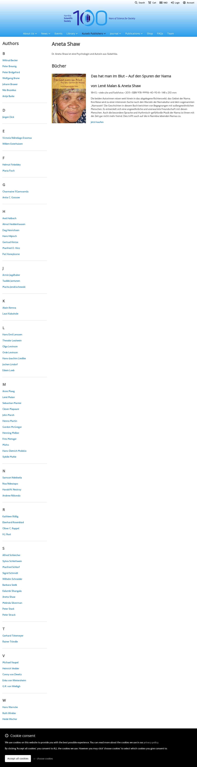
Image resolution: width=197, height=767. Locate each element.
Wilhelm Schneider (12, 579)
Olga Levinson (10, 346)
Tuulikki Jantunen (11, 280)
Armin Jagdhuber (11, 274)
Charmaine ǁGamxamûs (15, 191)
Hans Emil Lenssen (12, 334)
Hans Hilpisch (9, 236)
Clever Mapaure (10, 409)
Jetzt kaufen (97, 122)
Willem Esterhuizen (12, 143)
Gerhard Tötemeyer (12, 635)
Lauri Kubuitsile (10, 313)
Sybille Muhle (9, 456)
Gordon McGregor (12, 426)
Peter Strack (8, 614)
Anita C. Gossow (11, 197)
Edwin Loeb (8, 370)
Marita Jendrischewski (13, 286)
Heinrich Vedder (10, 668)
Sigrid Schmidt (10, 573)
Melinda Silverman (12, 602)
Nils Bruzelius (9, 90)
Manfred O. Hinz (11, 248)
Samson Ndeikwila (12, 477)
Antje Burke (8, 96)
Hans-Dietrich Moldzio (14, 450)
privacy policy (151, 742)
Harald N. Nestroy (11, 489)
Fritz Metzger (9, 438)
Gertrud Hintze (10, 242)
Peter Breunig (9, 66)
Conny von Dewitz (12, 674)
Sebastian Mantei (11, 403)
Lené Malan (8, 397)
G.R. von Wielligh (11, 686)
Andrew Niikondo (11, 495)
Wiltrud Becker (10, 60)
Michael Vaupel (10, 662)
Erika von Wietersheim (14, 680)
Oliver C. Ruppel (10, 528)
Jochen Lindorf (10, 364)
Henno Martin (9, 420)
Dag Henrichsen (10, 230)
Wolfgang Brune (11, 78)
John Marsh (8, 415)
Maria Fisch (8, 170)
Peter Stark (8, 608)
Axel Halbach (9, 218)
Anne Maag (8, 391)
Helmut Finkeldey (11, 164)
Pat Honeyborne (11, 254)
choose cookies (45, 758)
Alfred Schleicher (11, 555)
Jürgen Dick (8, 117)
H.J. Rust (6, 534)
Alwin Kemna (9, 307)
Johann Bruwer (10, 84)
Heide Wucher (9, 719)
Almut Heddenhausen (13, 224)
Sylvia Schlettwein (12, 561)
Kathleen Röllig (10, 516)
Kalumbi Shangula (12, 590)
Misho (5, 444)
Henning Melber (10, 432)
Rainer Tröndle (10, 641)
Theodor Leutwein (12, 340)
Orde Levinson (10, 352)
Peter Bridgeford (11, 72)
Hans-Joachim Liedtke (14, 358)
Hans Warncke (10, 707)
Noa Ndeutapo (10, 483)
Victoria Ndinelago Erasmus (17, 137)
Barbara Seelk (9, 584)
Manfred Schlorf (11, 567)
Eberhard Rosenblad (13, 522)
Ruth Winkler (9, 713)
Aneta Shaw (8, 596)
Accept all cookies (17, 758)
